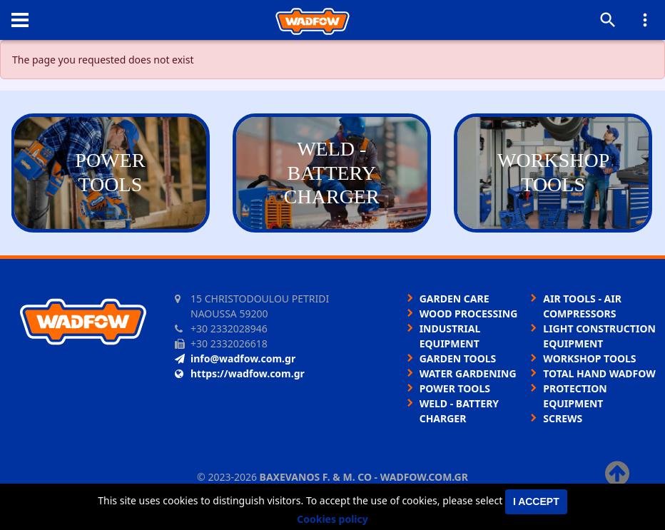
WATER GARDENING (468, 373)
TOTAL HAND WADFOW (599, 373)
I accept (536, 501)
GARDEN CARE (454, 298)
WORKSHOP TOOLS (589, 358)
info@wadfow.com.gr (235, 358)
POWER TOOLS (455, 388)
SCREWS (562, 418)
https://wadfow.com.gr (240, 373)
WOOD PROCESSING (469, 313)
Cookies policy (332, 519)
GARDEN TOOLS (458, 358)
